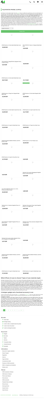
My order (3, 317)
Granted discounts (7, 344)
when (18, 294)
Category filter (22, 31)
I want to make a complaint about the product (12, 323)
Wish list (5, 339)
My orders (6, 335)
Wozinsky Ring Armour (31, 23)
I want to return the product (9, 325)
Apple (18, 13)
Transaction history (7, 342)
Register (5, 333)
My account (4, 331)
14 (21, 310)
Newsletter (6, 346)
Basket (5, 337)
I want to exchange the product (10, 327)
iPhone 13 (27, 294)
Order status (6, 319)
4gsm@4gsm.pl (15, 395)
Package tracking (7, 321)
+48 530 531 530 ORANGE (5, 395)
